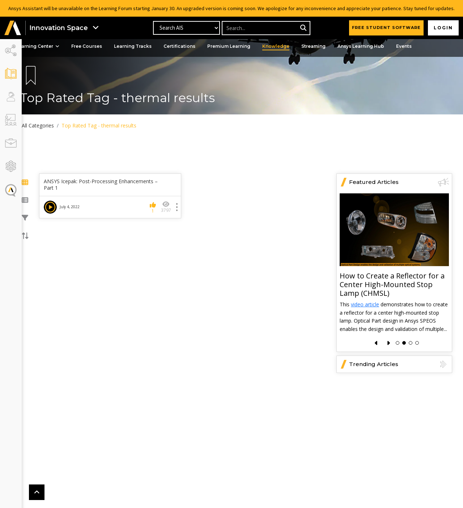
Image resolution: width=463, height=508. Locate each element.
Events (415, 46)
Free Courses (97, 46)
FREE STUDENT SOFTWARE (386, 27)
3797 (171, 207)
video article (365, 304)
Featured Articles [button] (399, 182)
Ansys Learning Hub (372, 46)
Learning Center (49, 46)
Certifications (191, 46)
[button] (12, 28)
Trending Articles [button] (399, 364)
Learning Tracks (144, 46)
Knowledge (287, 46)
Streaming (325, 46)
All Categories (49, 125)
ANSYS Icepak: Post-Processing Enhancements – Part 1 (109, 184)
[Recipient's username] (265, 28)
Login (443, 27)
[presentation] (376, 343)
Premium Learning (240, 46)
